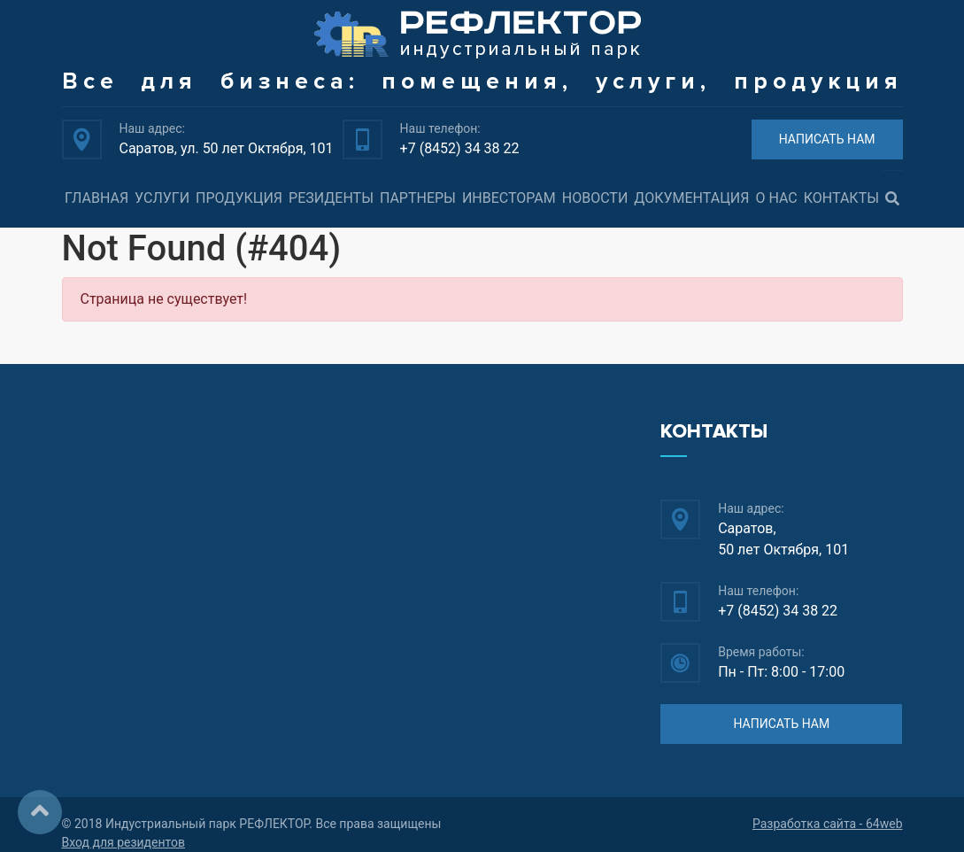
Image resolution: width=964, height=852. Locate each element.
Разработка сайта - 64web (827, 824)
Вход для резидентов (124, 842)
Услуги (162, 198)
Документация (691, 198)
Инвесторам (509, 198)
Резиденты (331, 198)
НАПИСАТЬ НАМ (827, 139)
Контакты (841, 198)
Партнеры (418, 198)
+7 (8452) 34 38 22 (460, 148)
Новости (595, 198)
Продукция (239, 198)
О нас (776, 198)
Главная (96, 198)
